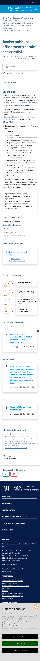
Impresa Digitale (8, 530)
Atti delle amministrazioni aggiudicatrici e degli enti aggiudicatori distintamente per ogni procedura (18, 25)
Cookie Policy (10, 630)
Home (5, 18)
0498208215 (15, 259)
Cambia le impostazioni (20, 650)
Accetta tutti (20, 643)
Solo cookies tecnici (20, 637)
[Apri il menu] (3, 9)
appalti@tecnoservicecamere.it (17, 448)
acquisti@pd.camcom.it (17, 261)
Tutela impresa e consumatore (13, 523)
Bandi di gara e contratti (11, 20)
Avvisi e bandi (8, 30)
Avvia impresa (7, 503)
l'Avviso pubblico (26, 105)
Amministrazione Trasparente (20, 18)
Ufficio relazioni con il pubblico (17, 555)
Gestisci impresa (8, 510)
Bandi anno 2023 (22, 30)
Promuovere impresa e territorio (14, 517)
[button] (36, 9)
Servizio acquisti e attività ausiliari (16, 253)
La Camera (6, 497)
